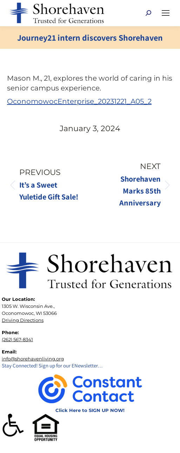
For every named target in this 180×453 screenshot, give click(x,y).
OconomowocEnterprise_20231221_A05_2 (79, 101)
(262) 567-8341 (17, 339)
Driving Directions (23, 320)
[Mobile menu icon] (165, 13)
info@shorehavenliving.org (33, 358)
